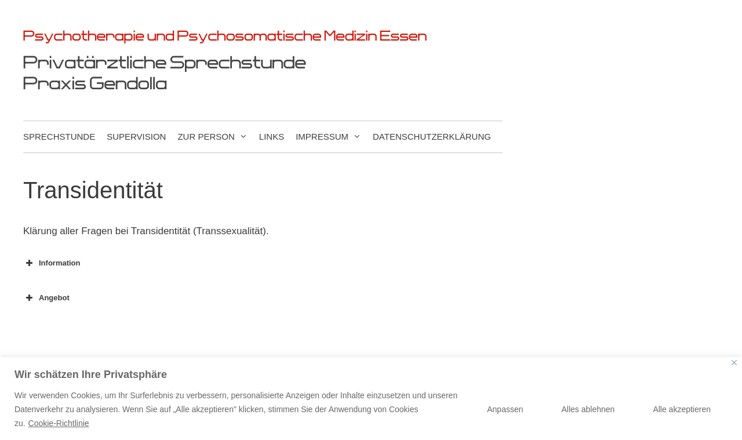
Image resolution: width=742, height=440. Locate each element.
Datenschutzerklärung (432, 136)
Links (271, 136)
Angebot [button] (46, 298)
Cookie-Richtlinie (58, 423)
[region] (371, 398)
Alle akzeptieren (682, 409)
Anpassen (505, 409)
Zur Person (218, 137)
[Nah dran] (734, 362)
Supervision (136, 136)
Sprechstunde (59, 136)
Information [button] (52, 263)
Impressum (334, 137)
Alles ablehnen (588, 409)
